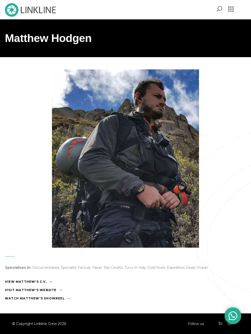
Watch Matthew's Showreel (35, 298)
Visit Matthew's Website (31, 290)
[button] (231, 9)
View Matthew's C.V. (26, 281)
